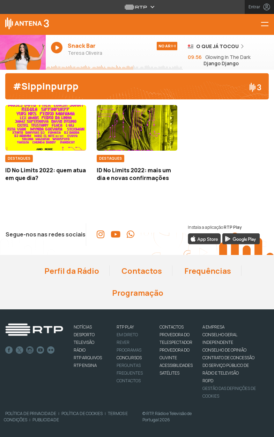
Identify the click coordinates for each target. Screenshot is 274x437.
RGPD (207, 381)
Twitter (19, 350)
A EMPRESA (213, 327)
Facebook (9, 350)
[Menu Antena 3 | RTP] (267, 25)
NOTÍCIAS (83, 327)
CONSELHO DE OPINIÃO (224, 350)
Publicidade (45, 420)
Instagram (30, 350)
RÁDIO (80, 350)
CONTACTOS (172, 327)
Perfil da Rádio (71, 271)
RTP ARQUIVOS (88, 358)
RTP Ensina (85, 365)
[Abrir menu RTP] (137, 7)
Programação (137, 293)
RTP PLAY (125, 327)
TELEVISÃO (84, 342)
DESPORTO (84, 335)
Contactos (141, 271)
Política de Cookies (82, 413)
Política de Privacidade (30, 413)
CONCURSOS (129, 358)
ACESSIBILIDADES (176, 365)
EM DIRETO (127, 335)
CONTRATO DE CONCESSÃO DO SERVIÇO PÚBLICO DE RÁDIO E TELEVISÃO (228, 365)
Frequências (207, 271)
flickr (51, 350)
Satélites (169, 373)
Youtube (40, 350)
